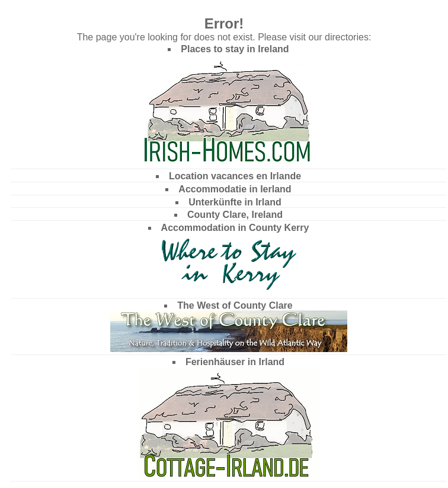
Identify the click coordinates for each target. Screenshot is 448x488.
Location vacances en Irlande (235, 176)
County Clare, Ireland (235, 215)
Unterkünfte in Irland (234, 202)
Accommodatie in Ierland (234, 189)
